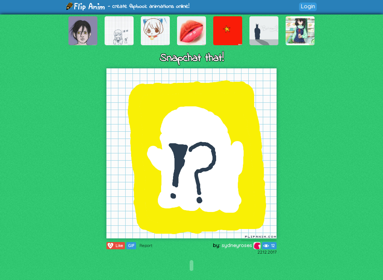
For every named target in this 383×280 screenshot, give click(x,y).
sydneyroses (241, 245)
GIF (131, 245)
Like (115, 245)
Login (308, 6)
